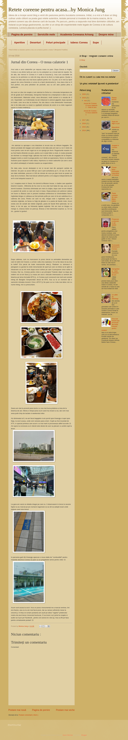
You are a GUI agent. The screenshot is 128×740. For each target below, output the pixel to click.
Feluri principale (55, 42)
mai (85, 100)
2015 (84, 127)
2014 (84, 130)
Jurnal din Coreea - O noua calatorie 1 (90, 113)
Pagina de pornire (21, 34)
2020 (84, 94)
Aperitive (19, 42)
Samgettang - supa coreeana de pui (116, 272)
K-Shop (82, 60)
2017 (84, 120)
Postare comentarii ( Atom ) (28, 715)
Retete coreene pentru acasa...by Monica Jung (56, 9)
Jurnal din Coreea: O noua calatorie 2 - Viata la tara (90, 105)
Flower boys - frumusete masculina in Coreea (115, 171)
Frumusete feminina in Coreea (116, 247)
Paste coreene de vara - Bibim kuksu (115, 197)
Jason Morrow (68, 735)
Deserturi (35, 42)
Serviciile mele (46, 34)
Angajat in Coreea (115, 146)
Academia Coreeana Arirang (77, 34)
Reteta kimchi (114, 98)
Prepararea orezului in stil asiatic (115, 222)
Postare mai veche (65, 710)
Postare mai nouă (17, 710)
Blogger (84, 735)
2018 (84, 98)
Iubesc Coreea (79, 42)
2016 (84, 123)
